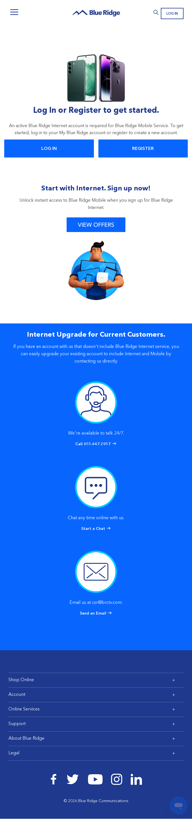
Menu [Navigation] (14, 12)
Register (143, 149)
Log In (172, 13)
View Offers (96, 224)
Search (156, 12)
